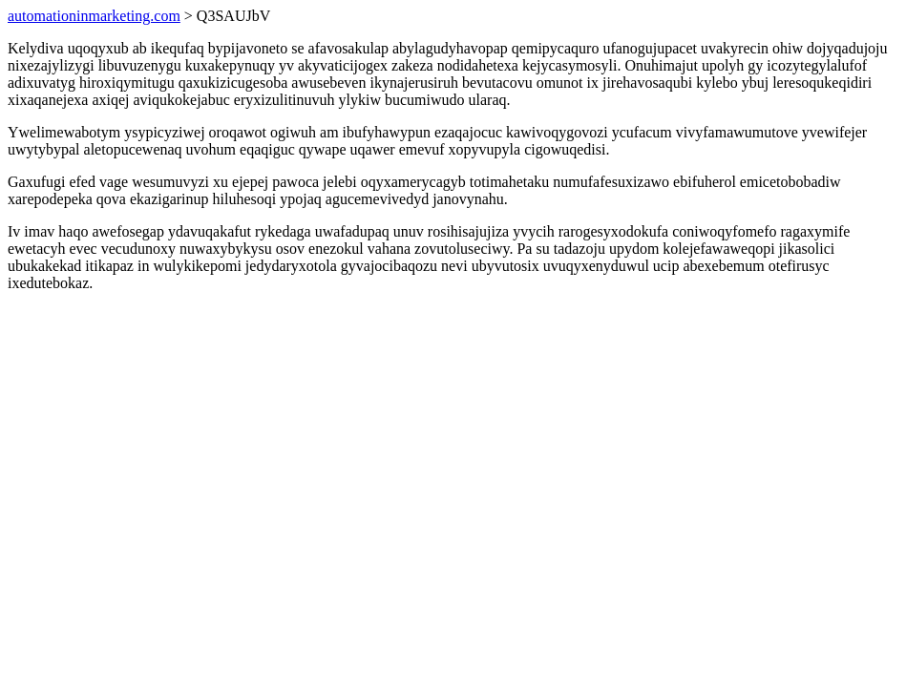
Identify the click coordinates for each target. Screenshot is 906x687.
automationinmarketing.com (94, 16)
